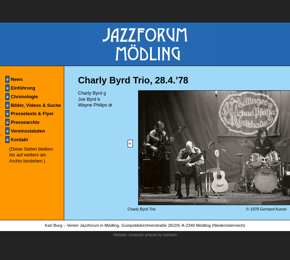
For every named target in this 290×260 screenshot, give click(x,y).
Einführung (20, 87)
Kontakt (16, 139)
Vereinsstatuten (25, 130)
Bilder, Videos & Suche (33, 105)
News (14, 79)
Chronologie (21, 96)
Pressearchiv (22, 122)
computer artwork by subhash (152, 235)
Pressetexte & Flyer (29, 113)
